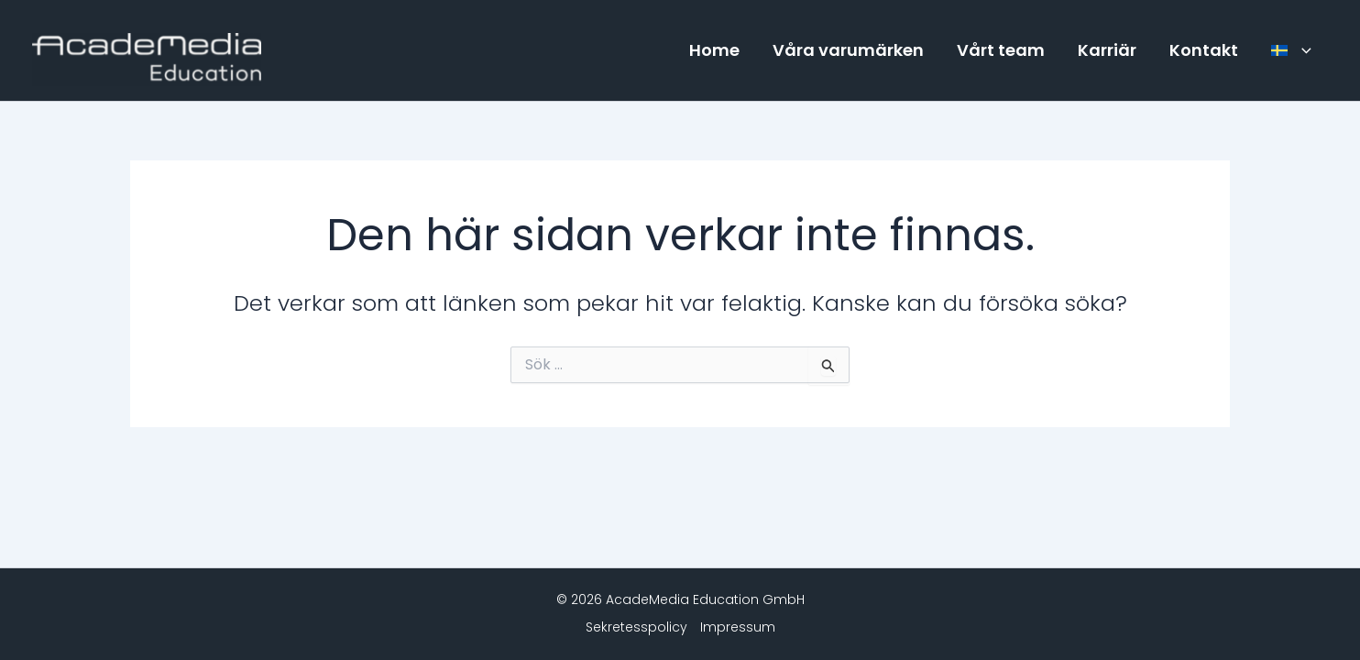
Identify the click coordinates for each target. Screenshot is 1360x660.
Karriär (1107, 49)
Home (714, 49)
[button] (1301, 50)
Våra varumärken (848, 49)
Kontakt (1203, 49)
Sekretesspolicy (636, 627)
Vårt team (1001, 49)
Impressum (737, 627)
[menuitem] (1291, 50)
